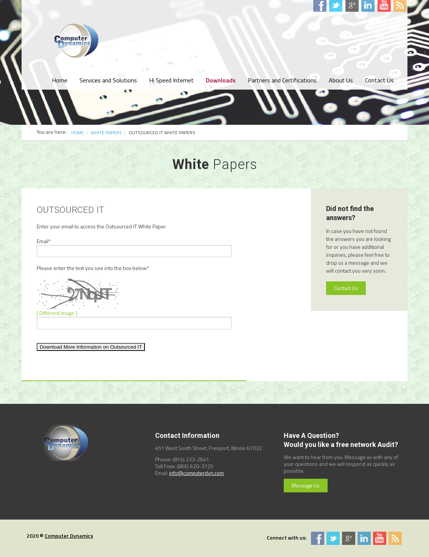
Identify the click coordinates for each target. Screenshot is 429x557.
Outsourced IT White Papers (162, 132)
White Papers (106, 132)
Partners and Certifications (282, 80)
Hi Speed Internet (171, 80)
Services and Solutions (108, 80)
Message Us (306, 485)
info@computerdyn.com (196, 473)
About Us (341, 80)
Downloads (221, 80)
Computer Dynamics (69, 536)
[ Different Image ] (57, 313)
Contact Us (379, 80)
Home (59, 80)
